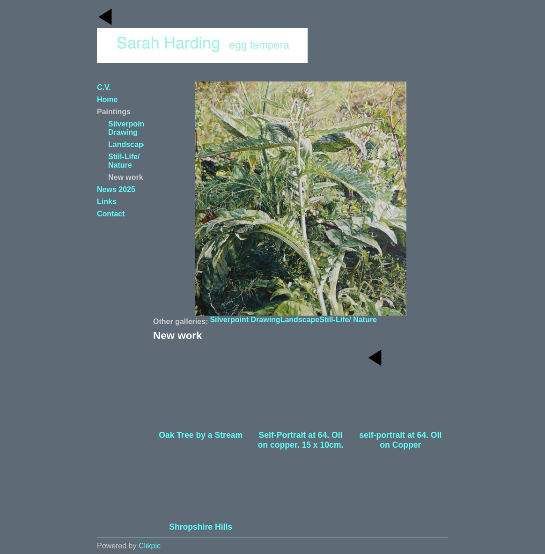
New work (125, 177)
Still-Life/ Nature (348, 320)
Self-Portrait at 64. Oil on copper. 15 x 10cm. (301, 440)
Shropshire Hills (200, 527)
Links (107, 202)
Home (107, 99)
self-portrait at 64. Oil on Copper (400, 440)
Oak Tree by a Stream (201, 435)
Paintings (114, 112)
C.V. (104, 87)
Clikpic (150, 546)
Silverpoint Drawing (245, 320)
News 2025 (116, 189)
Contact (111, 214)
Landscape (300, 320)
